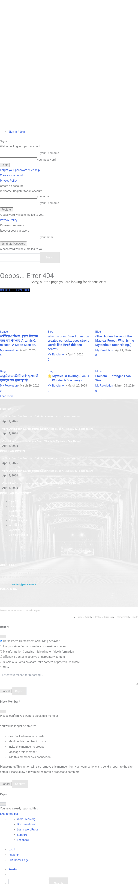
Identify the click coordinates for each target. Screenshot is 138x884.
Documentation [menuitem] (26, 815)
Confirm (20, 775)
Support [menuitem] (22, 825)
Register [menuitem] (13, 845)
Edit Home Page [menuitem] (18, 851)
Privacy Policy (8, 180)
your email (43, 196)
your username (49, 153)
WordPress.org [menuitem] (26, 810)
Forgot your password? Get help (20, 170)
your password (46, 159)
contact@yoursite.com (23, 575)
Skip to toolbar (9, 804)
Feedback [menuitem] (23, 831)
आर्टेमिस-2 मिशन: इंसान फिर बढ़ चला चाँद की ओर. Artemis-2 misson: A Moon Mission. (39, 410)
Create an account (11, 175)
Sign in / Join (16, 131)
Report (19, 682)
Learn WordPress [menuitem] (27, 820)
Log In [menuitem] (12, 840)
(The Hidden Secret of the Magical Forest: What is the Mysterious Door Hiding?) (39, 435)
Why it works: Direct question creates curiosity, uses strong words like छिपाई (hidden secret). (45, 423)
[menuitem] (12, 860)
